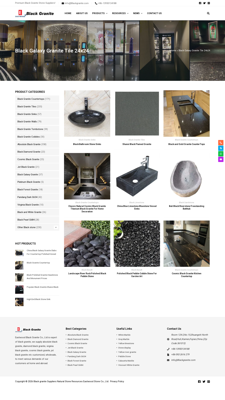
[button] (106, 13)
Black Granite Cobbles (28, 136)
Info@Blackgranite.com (183, 365)
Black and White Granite (29, 212)
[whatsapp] (220, 153)
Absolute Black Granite (29, 144)
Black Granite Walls (27, 121)
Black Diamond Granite (28, 151)
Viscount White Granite (130, 370)
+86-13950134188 (180, 354)
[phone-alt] (105, 3)
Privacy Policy (117, 386)
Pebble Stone (125, 361)
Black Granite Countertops (30, 99)
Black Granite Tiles (26, 106)
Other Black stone (26, 227)
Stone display (125, 352)
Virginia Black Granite (28, 204)
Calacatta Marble (126, 365)
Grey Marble (124, 344)
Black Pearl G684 (25, 219)
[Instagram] (209, 3)
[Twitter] (204, 3)
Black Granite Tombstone (30, 129)
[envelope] (75, 3)
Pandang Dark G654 (27, 197)
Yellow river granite (127, 357)
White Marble (124, 340)
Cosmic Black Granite (28, 159)
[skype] (220, 148)
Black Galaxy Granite (27, 174)
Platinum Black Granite (28, 182)
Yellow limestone (127, 348)
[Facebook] (200, 3)
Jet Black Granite (26, 167)
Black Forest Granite (27, 189)
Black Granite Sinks (27, 114)
